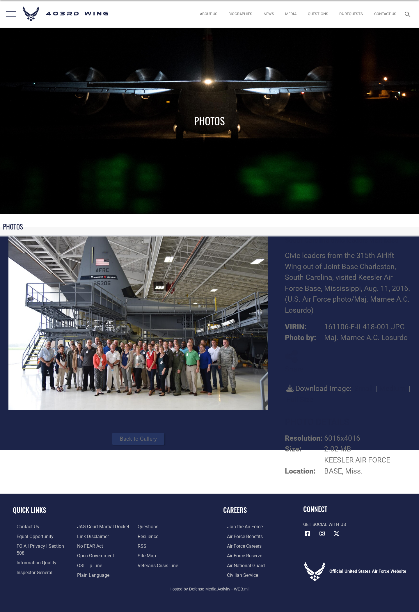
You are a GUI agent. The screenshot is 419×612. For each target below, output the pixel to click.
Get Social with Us (324, 524)
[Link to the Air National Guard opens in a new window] (241, 564)
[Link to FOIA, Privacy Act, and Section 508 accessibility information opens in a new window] (39, 545)
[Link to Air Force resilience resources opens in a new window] (149, 526)
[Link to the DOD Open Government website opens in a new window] (93, 545)
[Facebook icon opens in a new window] (307, 533)
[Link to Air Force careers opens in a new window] (240, 545)
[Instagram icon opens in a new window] (322, 533)
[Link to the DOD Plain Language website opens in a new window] (90, 564)
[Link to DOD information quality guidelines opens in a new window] (31, 555)
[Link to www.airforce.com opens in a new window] (240, 526)
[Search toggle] (408, 13)
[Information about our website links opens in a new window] (91, 526)
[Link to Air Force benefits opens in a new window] (240, 536)
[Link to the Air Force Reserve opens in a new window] (240, 555)
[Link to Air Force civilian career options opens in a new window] (238, 574)
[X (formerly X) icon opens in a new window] (336, 533)
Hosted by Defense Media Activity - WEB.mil (210, 588)
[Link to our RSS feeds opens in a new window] (143, 536)
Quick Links (29, 510)
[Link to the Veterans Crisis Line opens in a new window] (158, 555)
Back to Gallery (138, 438)
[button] (9, 14)
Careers (235, 510)
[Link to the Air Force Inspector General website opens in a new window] (30, 564)
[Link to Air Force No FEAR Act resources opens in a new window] (88, 536)
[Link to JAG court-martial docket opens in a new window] (38, 574)
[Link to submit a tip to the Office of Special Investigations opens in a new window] (87, 555)
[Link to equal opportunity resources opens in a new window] (30, 536)
